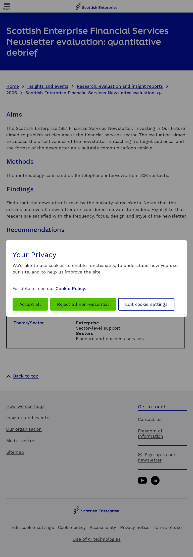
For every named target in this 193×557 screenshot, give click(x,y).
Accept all (30, 304)
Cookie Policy (70, 288)
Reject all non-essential (83, 304)
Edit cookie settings (146, 304)
